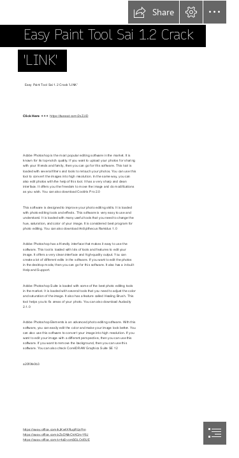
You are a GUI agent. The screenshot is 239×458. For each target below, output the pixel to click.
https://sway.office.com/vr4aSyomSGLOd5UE (56, 439)
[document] (119, 229)
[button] (153, 12)
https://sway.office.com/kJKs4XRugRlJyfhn (54, 429)
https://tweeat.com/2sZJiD (69, 116)
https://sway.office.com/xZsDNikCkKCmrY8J (56, 434)
